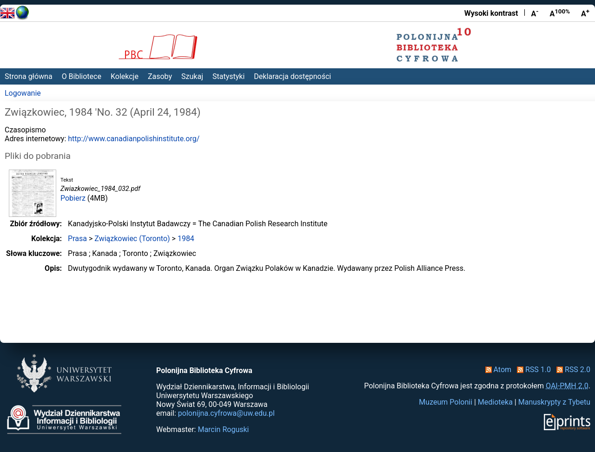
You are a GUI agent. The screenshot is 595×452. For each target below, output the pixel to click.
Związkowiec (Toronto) (132, 238)
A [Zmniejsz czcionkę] (534, 13)
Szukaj (192, 76)
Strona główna (29, 76)
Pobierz (73, 198)
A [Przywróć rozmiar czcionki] (559, 13)
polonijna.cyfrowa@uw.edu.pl (226, 413)
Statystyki (228, 76)
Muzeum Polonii (445, 402)
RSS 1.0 (532, 369)
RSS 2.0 (571, 369)
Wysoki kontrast (491, 13)
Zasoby (160, 76)
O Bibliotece (81, 76)
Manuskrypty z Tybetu (554, 402)
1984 (186, 238)
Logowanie (23, 93)
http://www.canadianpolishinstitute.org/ (133, 138)
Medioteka (495, 402)
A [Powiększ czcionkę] (585, 13)
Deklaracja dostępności (292, 76)
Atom (497, 369)
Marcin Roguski (223, 429)
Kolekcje (125, 76)
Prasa (77, 238)
